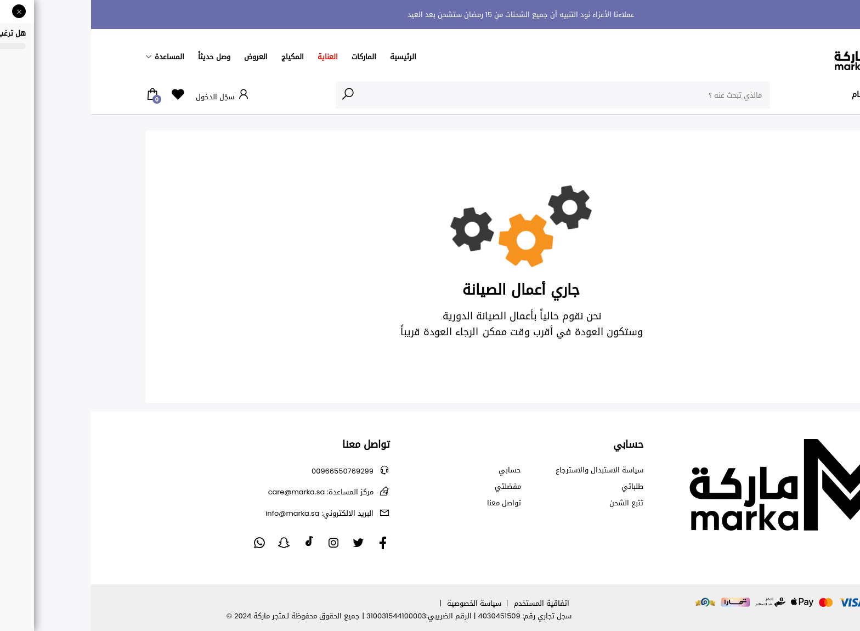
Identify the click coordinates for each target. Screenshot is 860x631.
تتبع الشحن (535, 503)
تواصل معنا (413, 503)
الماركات (273, 56)
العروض (165, 56)
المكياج (201, 56)
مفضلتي (417, 486)
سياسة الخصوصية (383, 603)
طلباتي (541, 486)
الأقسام (783, 94)
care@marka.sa (229, 492)
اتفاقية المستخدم (450, 603)
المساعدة (78, 56)
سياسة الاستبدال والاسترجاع (508, 470)
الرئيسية (312, 56)
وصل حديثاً (123, 56)
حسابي (419, 470)
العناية (237, 56)
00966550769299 (251, 471)
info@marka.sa (228, 513)
